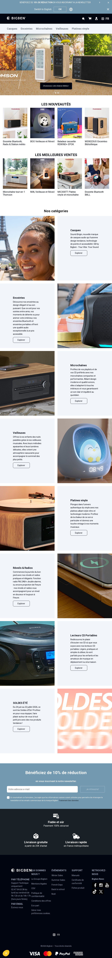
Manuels (75, 875)
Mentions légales (39, 884)
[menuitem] (14, 29)
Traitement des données (69, 801)
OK (60, 9)
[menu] (56, 29)
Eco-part (35, 905)
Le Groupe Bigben (39, 879)
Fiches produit (78, 888)
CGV (33, 888)
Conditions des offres (41, 901)
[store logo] (16, 18)
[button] (55, 93)
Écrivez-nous (17, 907)
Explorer (78, 253)
